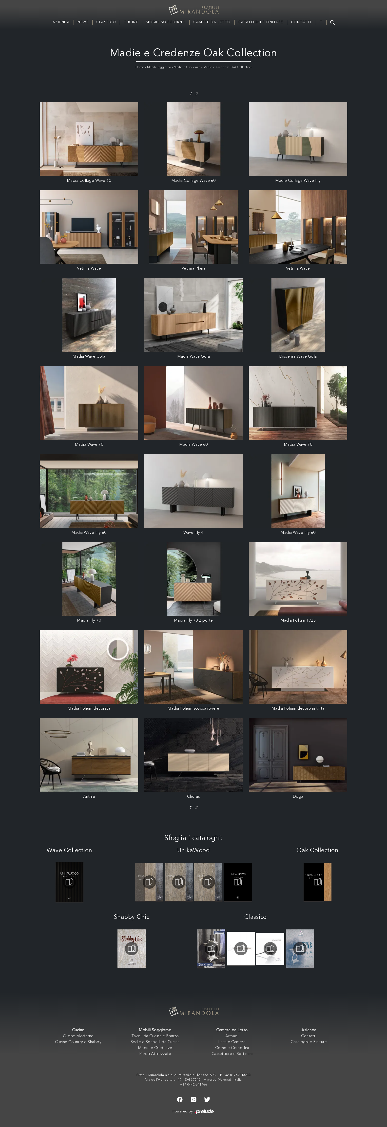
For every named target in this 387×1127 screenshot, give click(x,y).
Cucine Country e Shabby (78, 1042)
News (83, 22)
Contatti (301, 22)
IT (321, 22)
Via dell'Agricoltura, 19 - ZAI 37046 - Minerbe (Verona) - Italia (193, 1079)
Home (139, 67)
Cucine (131, 22)
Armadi (231, 1036)
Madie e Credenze (187, 67)
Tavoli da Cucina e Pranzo (155, 1036)
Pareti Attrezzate (155, 1054)
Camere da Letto (212, 22)
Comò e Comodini (232, 1048)
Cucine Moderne (78, 1036)
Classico (106, 22)
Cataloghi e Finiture (260, 22)
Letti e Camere (232, 1042)
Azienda (61, 22)
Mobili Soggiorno (166, 22)
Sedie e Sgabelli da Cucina (155, 1042)
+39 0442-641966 (193, 1084)
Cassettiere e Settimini (232, 1054)
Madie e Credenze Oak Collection (227, 67)
